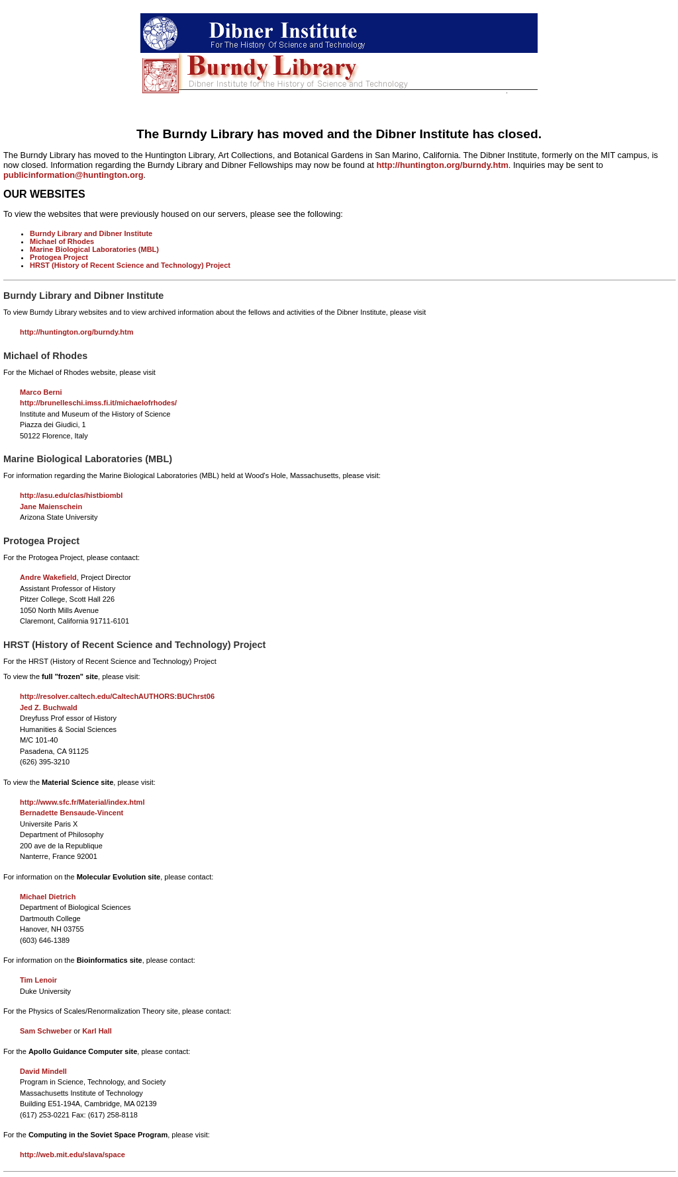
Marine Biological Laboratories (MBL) (94, 249)
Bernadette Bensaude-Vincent (71, 813)
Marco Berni (41, 392)
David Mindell (43, 1071)
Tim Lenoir (38, 980)
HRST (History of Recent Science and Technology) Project (130, 265)
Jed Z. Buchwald (48, 707)
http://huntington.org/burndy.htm (442, 165)
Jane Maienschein (51, 506)
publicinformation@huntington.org (73, 175)
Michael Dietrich (47, 897)
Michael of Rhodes (62, 241)
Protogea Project (59, 257)
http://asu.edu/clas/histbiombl (71, 495)
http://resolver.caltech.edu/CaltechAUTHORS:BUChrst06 (117, 696)
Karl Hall (97, 1031)
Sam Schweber (46, 1031)
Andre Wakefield (48, 577)
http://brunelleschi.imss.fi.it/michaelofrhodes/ (98, 403)
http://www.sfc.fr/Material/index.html (82, 802)
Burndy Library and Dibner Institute (91, 233)
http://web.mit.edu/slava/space (72, 1154)
